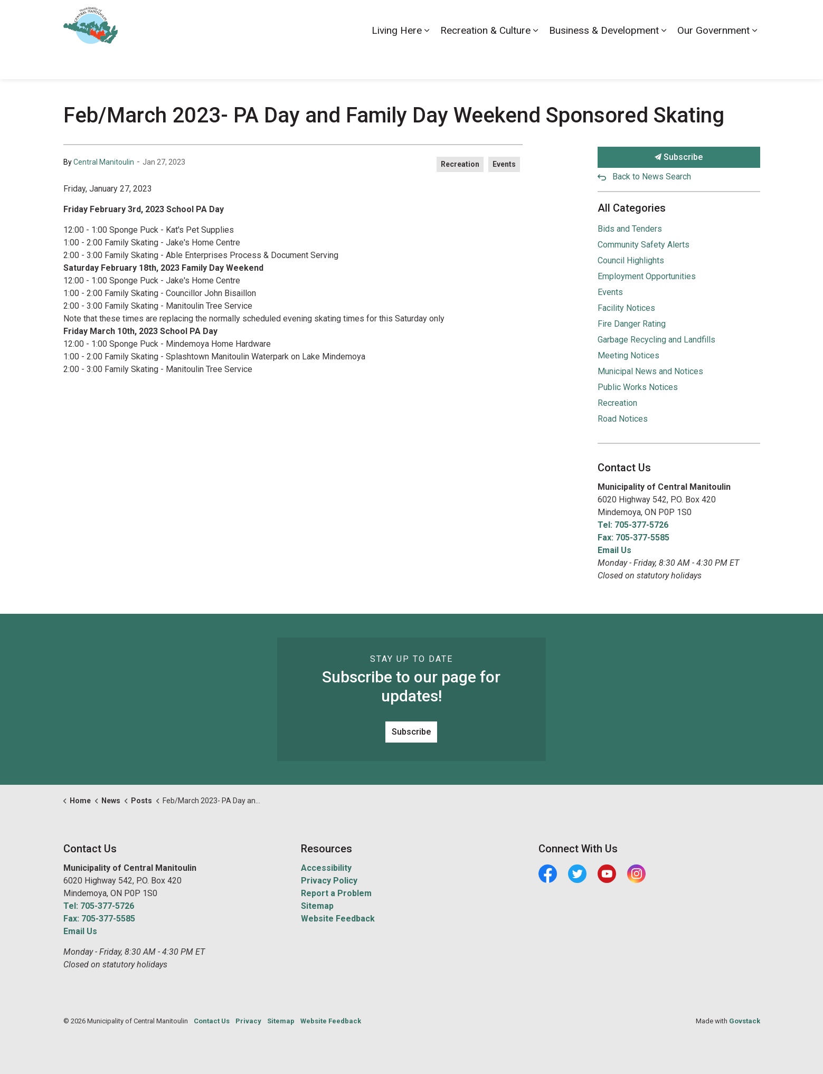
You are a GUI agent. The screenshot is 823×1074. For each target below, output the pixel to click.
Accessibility (561, 19)
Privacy (248, 1021)
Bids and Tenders (630, 229)
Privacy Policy (329, 881)
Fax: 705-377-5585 (633, 538)
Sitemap (317, 906)
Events (504, 164)
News (685, 19)
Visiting (717, 19)
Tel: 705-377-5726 (633, 525)
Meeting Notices (628, 355)
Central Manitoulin (103, 162)
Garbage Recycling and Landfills (656, 340)
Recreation (460, 164)
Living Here (397, 59)
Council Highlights (631, 260)
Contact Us (647, 19)
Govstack (744, 1021)
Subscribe (679, 157)
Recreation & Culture (485, 59)
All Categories (632, 208)
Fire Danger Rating (632, 324)
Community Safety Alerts (643, 245)
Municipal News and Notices (650, 371)
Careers (605, 19)
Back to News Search (651, 177)
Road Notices (623, 419)
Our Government (713, 59)
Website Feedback (338, 919)
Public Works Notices (638, 387)
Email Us (614, 550)
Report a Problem (336, 893)
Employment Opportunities (647, 276)
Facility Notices (626, 308)
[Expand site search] (749, 20)
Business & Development (604, 59)
